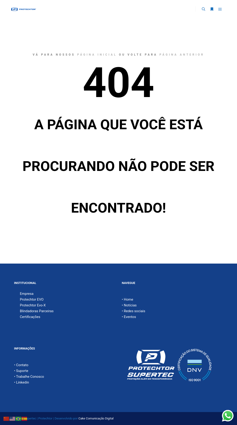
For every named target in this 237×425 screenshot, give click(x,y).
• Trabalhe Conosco (29, 377)
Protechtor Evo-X (33, 305)
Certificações (30, 317)
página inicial (97, 54)
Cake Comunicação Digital (96, 418)
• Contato (21, 365)
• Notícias (129, 305)
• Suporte (21, 371)
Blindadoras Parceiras (37, 311)
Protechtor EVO (32, 299)
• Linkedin (21, 382)
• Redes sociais (133, 311)
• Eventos (129, 317)
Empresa (27, 294)
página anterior (181, 54)
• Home (127, 299)
